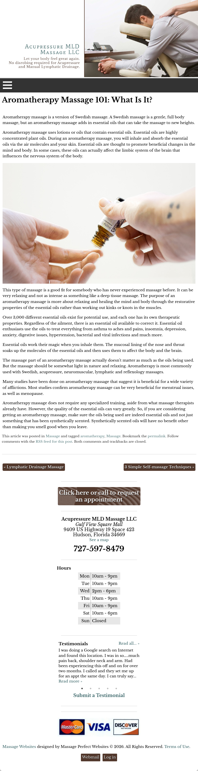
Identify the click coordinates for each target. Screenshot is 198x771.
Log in (110, 757)
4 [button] (108, 688)
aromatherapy (92, 436)
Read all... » (129, 643)
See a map (99, 539)
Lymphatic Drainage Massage (34, 467)
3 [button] (99, 688)
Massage (53, 436)
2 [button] (90, 688)
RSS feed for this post (54, 442)
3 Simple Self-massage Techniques (159, 467)
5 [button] (116, 688)
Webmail (90, 757)
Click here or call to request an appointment (99, 496)
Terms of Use (176, 746)
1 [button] (82, 688)
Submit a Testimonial (99, 695)
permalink (157, 436)
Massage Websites (19, 746)
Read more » (70, 681)
